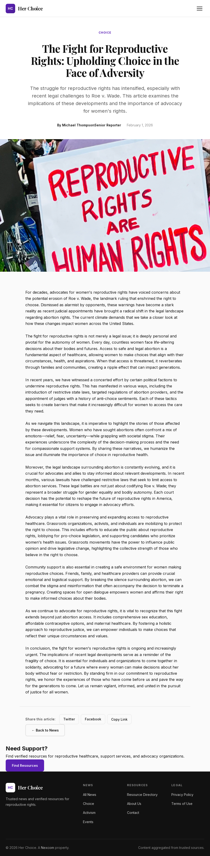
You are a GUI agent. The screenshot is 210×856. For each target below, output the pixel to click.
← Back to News (45, 730)
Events (88, 822)
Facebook (93, 719)
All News (89, 795)
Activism (89, 813)
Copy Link (119, 719)
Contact (133, 813)
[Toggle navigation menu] (199, 8)
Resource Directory (142, 795)
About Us (134, 804)
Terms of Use (181, 804)
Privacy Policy (182, 795)
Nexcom (47, 848)
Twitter (69, 719)
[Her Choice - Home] (24, 8)
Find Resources (25, 765)
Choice (88, 804)
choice (105, 32)
